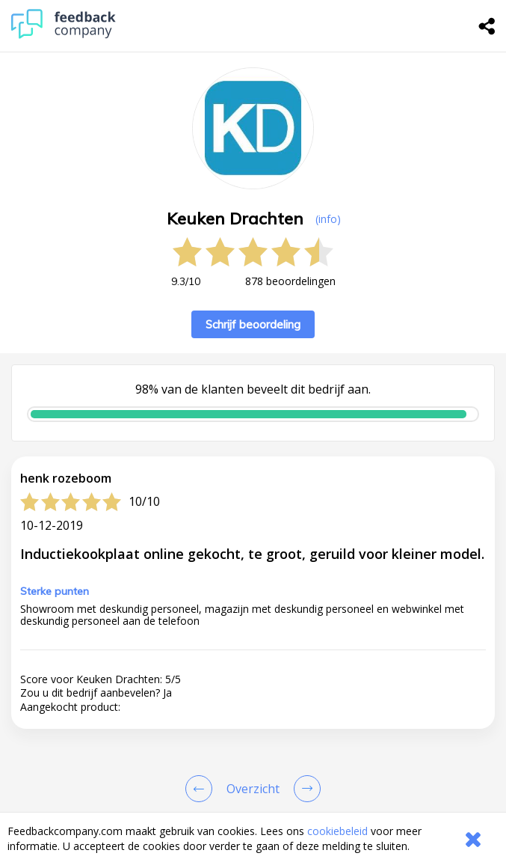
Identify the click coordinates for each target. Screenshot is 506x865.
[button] (253, 608)
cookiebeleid (337, 831)
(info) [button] (328, 219)
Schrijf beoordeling (253, 324)
